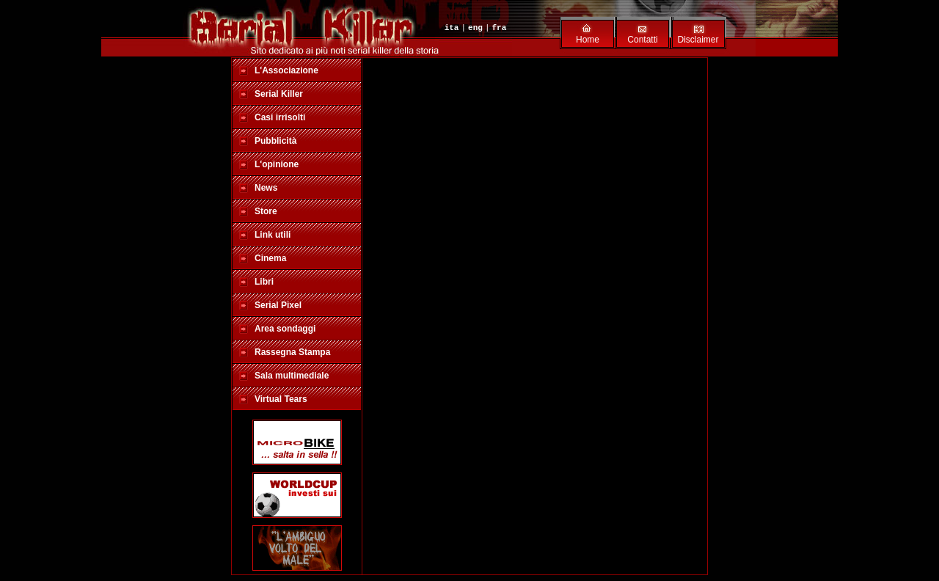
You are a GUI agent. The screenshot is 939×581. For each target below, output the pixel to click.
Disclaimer (697, 39)
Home (587, 39)
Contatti (642, 39)
